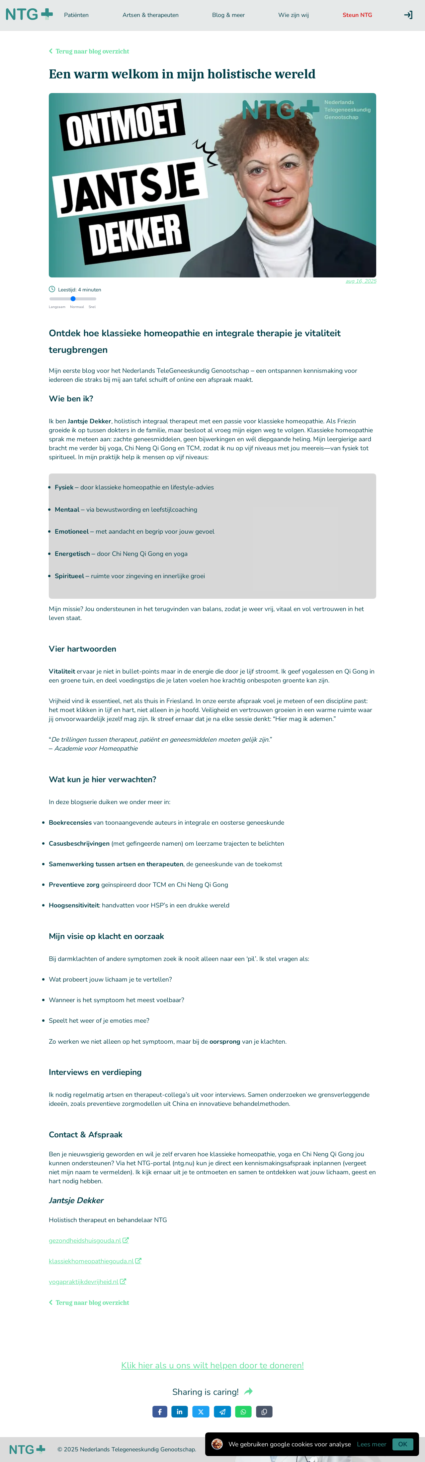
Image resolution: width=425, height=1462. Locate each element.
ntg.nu (183, 1163)
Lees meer (371, 1444)
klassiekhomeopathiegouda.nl (91, 1261)
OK (402, 1444)
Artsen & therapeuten (151, 15)
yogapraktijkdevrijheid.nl (84, 1281)
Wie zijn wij (293, 15)
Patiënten (76, 15)
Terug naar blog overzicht (89, 51)
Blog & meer (228, 15)
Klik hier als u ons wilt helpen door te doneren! (212, 1365)
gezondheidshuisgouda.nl (85, 1240)
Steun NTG (357, 15)
